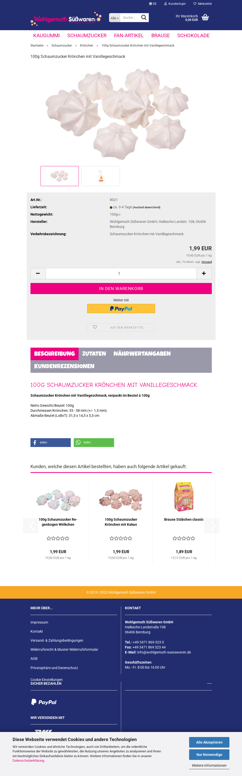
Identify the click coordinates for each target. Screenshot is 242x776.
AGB (34, 659)
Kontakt (36, 631)
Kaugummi (46, 35)
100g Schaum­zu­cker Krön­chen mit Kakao (121, 521)
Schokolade (193, 35)
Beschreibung (54, 354)
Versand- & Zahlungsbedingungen (56, 640)
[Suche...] (114, 17)
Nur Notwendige (209, 755)
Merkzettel (202, 4)
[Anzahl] (121, 273)
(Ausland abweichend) (146, 207)
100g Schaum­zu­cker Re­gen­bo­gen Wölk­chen (58, 521)
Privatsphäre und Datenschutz (54, 668)
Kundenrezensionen (64, 367)
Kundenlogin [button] (175, 4)
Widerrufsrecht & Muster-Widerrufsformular (64, 649)
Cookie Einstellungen (46, 680)
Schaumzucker (87, 35)
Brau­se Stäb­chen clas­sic (183, 519)
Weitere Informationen (209, 765)
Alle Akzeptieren (209, 742)
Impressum (39, 622)
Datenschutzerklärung (28, 760)
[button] (152, 4)
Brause (160, 35)
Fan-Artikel (129, 35)
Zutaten (94, 354)
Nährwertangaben (142, 354)
